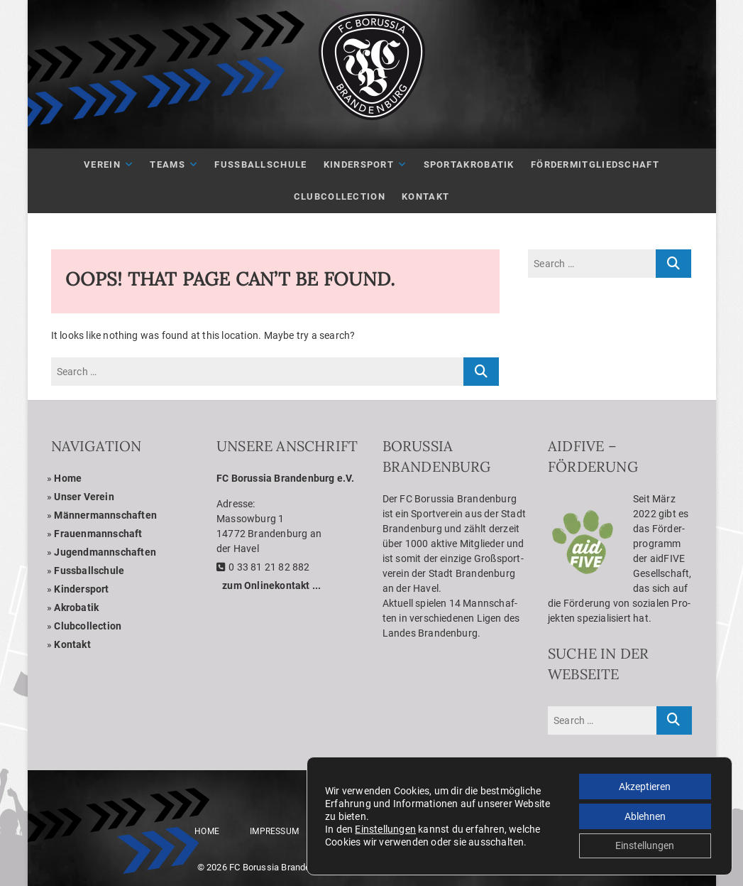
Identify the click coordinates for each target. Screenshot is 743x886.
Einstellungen (385, 828)
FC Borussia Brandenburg (281, 867)
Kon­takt (425, 196)
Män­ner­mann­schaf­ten (105, 515)
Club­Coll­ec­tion (339, 196)
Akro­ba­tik (76, 607)
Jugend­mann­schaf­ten (105, 552)
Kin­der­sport (359, 164)
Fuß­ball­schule (260, 164)
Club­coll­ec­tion (87, 626)
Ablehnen (645, 815)
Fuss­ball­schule (89, 570)
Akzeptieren (645, 786)
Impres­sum (274, 831)
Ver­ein (102, 164)
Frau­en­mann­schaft (98, 533)
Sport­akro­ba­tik (469, 164)
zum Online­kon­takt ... (271, 585)
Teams (167, 164)
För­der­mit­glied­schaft (595, 164)
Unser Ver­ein (84, 496)
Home (68, 478)
